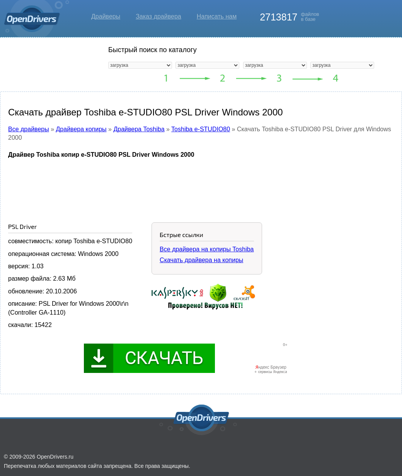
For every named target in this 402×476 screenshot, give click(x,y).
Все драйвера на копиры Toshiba (207, 249)
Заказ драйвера (158, 16)
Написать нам (217, 16)
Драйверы (105, 16)
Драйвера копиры (81, 129)
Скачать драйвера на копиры (201, 260)
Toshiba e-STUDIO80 (200, 129)
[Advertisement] (201, 184)
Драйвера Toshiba (138, 129)
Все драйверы (28, 129)
